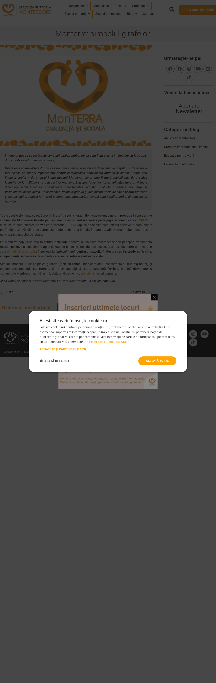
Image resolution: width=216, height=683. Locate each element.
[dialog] (108, 341)
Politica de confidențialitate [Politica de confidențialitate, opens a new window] (108, 342)
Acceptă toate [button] (157, 361)
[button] (108, 349)
